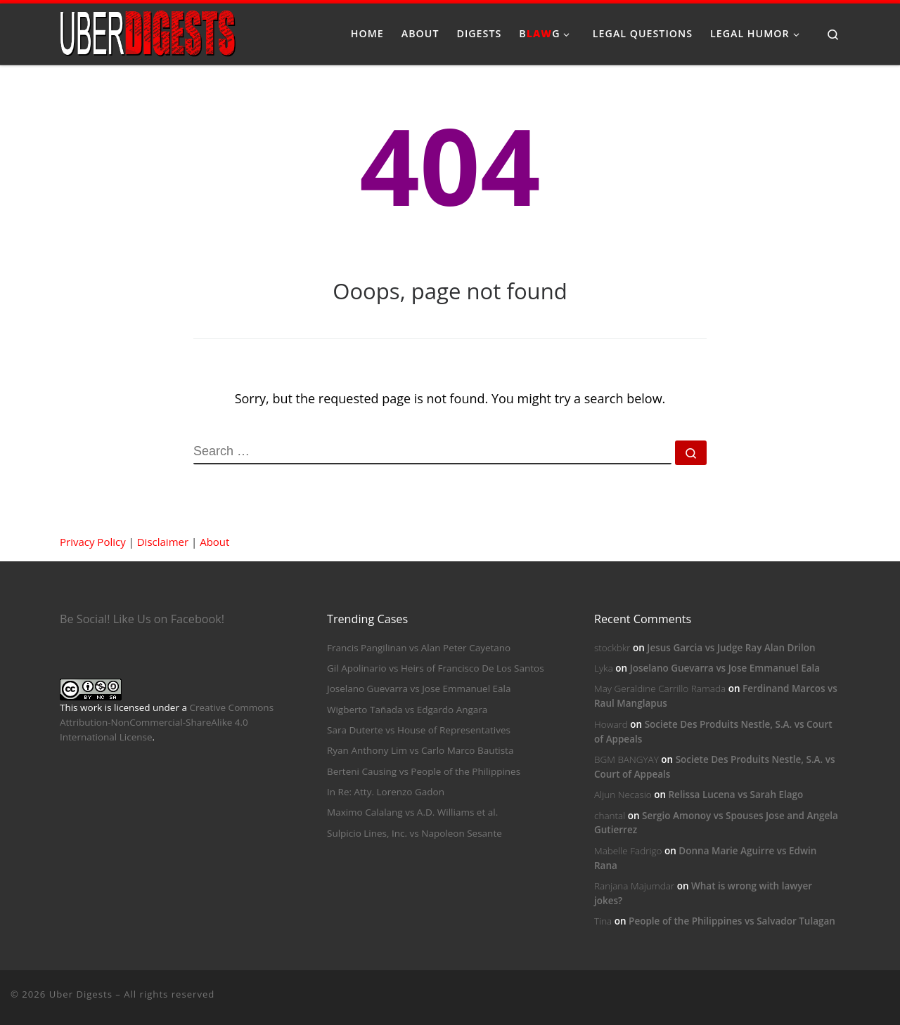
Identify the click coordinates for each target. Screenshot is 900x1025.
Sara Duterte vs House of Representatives (418, 730)
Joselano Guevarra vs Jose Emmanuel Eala (418, 688)
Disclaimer (162, 542)
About (214, 542)
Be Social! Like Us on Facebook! (142, 619)
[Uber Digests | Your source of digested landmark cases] (148, 31)
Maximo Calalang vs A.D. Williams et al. (412, 812)
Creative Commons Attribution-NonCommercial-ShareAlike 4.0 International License (167, 722)
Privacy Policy (93, 542)
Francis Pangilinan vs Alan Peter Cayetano (418, 647)
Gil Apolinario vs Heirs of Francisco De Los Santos (435, 668)
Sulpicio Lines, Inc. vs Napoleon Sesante (414, 833)
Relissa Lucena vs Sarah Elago (735, 794)
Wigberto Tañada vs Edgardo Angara (407, 709)
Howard (611, 724)
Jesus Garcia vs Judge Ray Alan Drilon (731, 647)
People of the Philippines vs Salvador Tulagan (732, 921)
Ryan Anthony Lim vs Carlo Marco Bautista (420, 750)
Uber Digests (80, 994)
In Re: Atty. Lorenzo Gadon (385, 791)
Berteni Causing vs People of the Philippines (423, 771)
